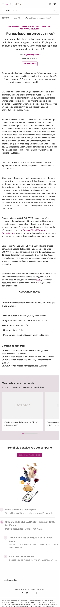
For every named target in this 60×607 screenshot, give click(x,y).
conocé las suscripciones (29, 455)
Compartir (30, 64)
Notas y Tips (17, 18)
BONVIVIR (5, 18)
